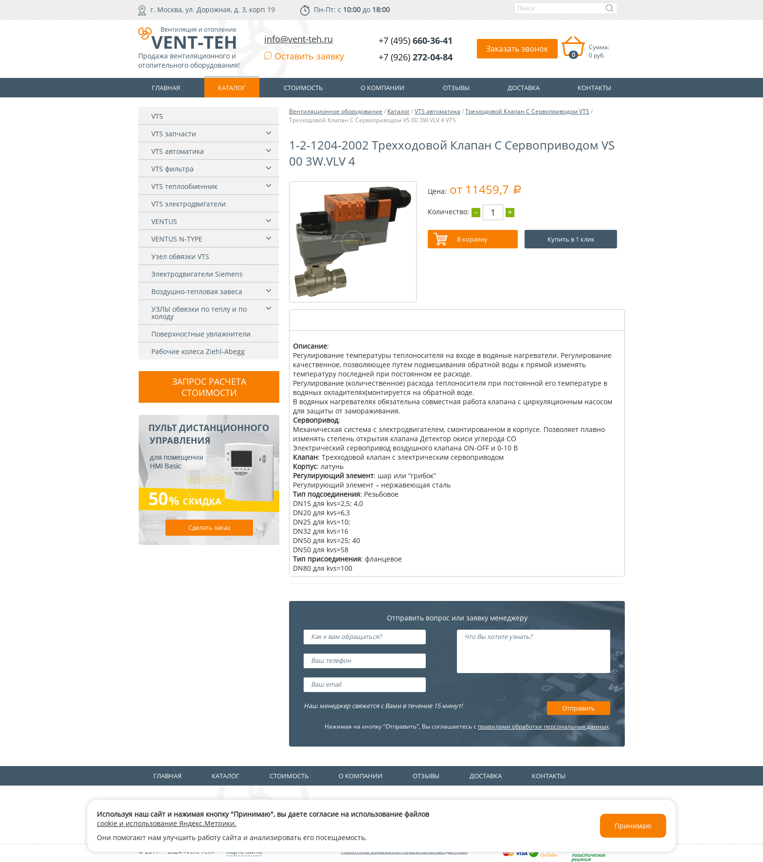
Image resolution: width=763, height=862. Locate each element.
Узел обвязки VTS (180, 256)
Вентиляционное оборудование (335, 111)
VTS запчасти (173, 133)
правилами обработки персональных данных (543, 726)
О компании (360, 775)
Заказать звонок (517, 48)
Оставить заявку (304, 56)
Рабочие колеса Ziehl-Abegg (198, 351)
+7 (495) (416, 40)
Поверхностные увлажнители (201, 333)
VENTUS (164, 221)
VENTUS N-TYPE (176, 239)
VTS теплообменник (184, 186)
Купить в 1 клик (571, 239)
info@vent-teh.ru (298, 39)
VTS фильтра (172, 168)
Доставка (486, 775)
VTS (157, 116)
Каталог (398, 111)
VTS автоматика (177, 151)
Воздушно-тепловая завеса (196, 291)
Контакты (548, 775)
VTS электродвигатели (188, 203)
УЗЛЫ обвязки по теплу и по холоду (199, 312)
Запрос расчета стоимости (209, 386)
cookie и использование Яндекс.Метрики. (166, 823)
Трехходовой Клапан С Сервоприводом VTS (527, 111)
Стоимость (289, 775)
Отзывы (426, 775)
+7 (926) (416, 57)
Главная (167, 775)
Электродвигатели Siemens (197, 274)
